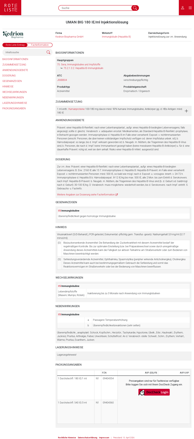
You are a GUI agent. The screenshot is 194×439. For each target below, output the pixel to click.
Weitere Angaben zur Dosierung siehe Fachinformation (86, 194)
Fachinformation (40, 44)
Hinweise (8, 86)
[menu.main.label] (190, 8)
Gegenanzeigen (12, 81)
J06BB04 (62, 80)
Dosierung (9, 75)
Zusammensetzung (14, 64)
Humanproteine (76, 109)
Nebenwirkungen (13, 97)
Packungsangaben (14, 108)
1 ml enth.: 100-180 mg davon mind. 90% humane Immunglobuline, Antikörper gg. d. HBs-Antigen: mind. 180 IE (120, 111)
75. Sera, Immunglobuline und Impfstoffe (78, 64)
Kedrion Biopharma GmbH (69, 36)
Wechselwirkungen (14, 92)
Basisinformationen (15, 59)
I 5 (59, 210)
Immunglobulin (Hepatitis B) (116, 36)
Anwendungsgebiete (15, 70)
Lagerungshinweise (14, 103)
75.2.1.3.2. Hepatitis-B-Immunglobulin (83, 68)
